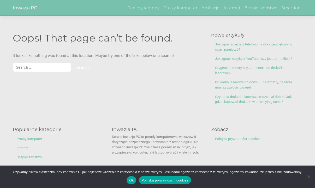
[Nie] (308, 176)
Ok (131, 180)
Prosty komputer (180, 7)
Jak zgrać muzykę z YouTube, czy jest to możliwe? (253, 59)
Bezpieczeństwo (260, 7)
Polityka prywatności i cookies (238, 139)
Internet (232, 7)
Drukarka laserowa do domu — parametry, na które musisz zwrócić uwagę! (253, 84)
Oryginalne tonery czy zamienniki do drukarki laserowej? (249, 70)
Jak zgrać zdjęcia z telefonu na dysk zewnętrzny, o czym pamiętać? (253, 46)
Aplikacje (210, 7)
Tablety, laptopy (143, 7)
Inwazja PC (25, 7)
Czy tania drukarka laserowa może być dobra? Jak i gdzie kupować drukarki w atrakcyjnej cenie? (254, 99)
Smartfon (290, 7)
